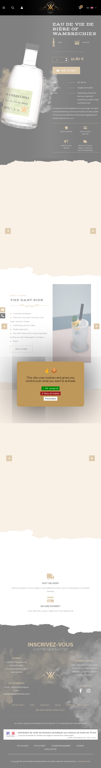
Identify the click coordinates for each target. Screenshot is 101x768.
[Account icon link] (22, 8)
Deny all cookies (50, 393)
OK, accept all (50, 388)
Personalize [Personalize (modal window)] (50, 399)
